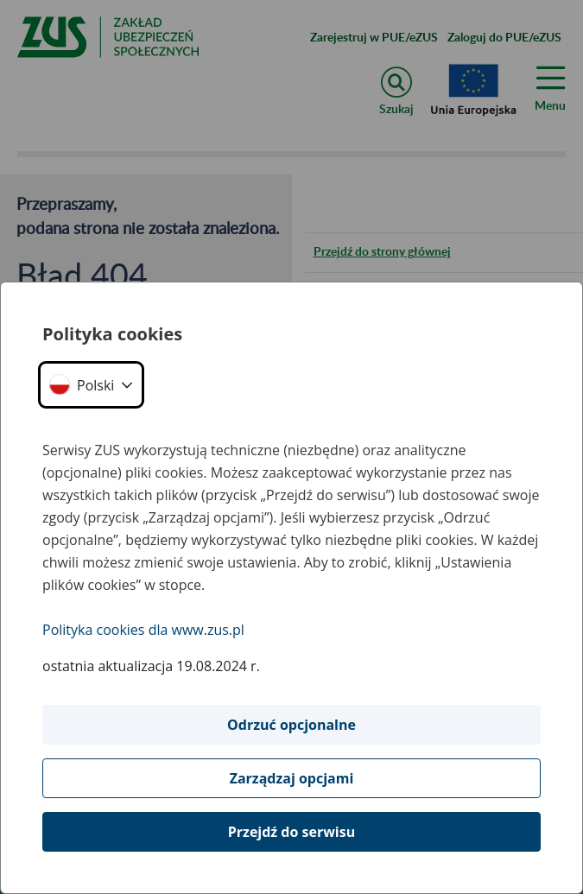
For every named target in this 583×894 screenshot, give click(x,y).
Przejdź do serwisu (291, 831)
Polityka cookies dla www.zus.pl (143, 629)
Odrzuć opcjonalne (291, 724)
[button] (91, 384)
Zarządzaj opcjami (292, 778)
